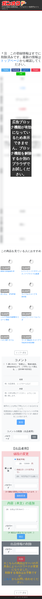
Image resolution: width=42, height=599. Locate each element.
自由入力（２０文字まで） (25, 471)
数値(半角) (21, 459)
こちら (8, 578)
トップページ (10, 60)
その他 (22, 88)
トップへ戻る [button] (21, 353)
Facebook (16, 70)
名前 (21, 379)
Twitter (6, 70)
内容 (21, 389)
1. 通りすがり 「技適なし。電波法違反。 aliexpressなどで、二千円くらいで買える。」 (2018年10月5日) (22, 366)
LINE (20, 74)
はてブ (25, 70)
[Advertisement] (20, 31)
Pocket (35, 70)
